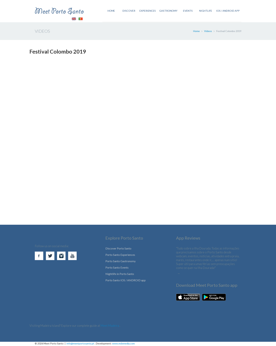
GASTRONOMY (168, 11)
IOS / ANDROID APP (228, 11)
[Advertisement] (135, 187)
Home (196, 31)
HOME (111, 11)
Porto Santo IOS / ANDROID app (125, 281)
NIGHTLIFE (205, 11)
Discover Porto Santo (118, 249)
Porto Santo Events (117, 268)
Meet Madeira (110, 326)
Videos (208, 31)
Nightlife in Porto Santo (119, 274)
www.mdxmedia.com (123, 344)
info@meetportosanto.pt (80, 344)
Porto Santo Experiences (120, 255)
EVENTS (188, 11)
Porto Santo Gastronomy (120, 261)
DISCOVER (128, 11)
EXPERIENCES (147, 11)
